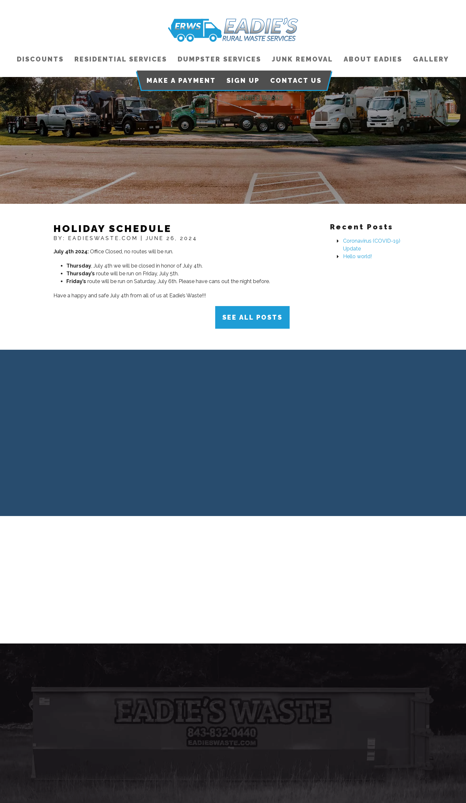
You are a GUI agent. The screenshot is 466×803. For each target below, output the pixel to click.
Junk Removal (302, 59)
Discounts (40, 59)
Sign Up (243, 80)
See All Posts (252, 317)
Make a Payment (181, 80)
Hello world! (357, 256)
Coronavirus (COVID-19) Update (371, 245)
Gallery (431, 59)
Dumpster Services (219, 59)
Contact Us (296, 80)
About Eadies (373, 59)
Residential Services (120, 59)
